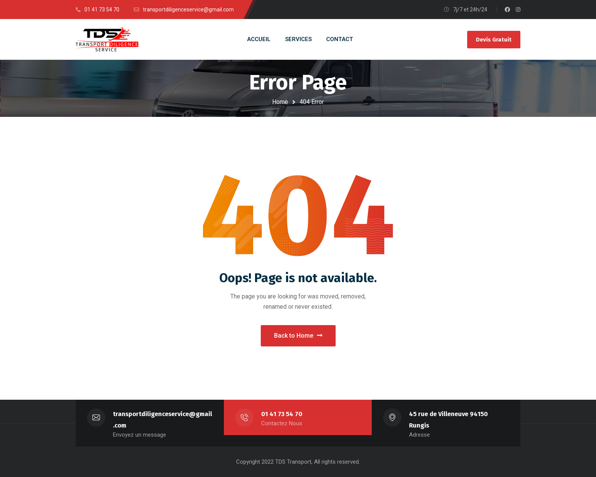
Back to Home (298, 335)
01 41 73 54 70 (281, 414)
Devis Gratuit (494, 39)
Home (280, 101)
